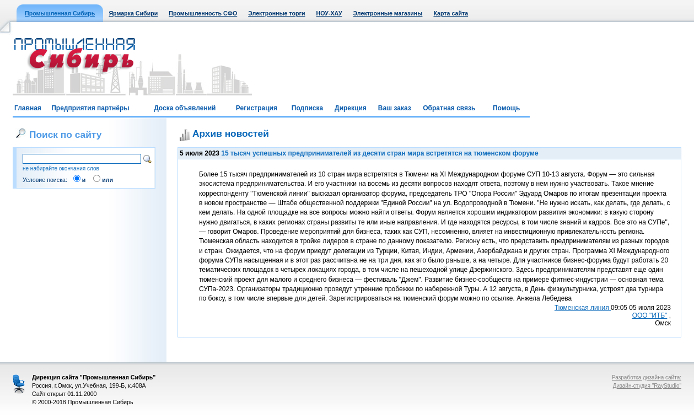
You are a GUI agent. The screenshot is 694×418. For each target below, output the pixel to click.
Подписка (307, 108)
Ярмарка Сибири (133, 13)
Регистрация (256, 108)
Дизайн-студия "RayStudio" (647, 386)
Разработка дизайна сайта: (646, 377)
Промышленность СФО (203, 13)
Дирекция (351, 108)
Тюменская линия (583, 308)
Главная (27, 108)
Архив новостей (230, 133)
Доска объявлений (185, 108)
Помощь (506, 108)
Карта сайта (450, 13)
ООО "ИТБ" (650, 315)
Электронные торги (276, 13)
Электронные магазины (388, 13)
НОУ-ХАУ (329, 13)
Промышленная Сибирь (60, 13)
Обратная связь (449, 108)
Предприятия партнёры (90, 108)
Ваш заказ (394, 108)
